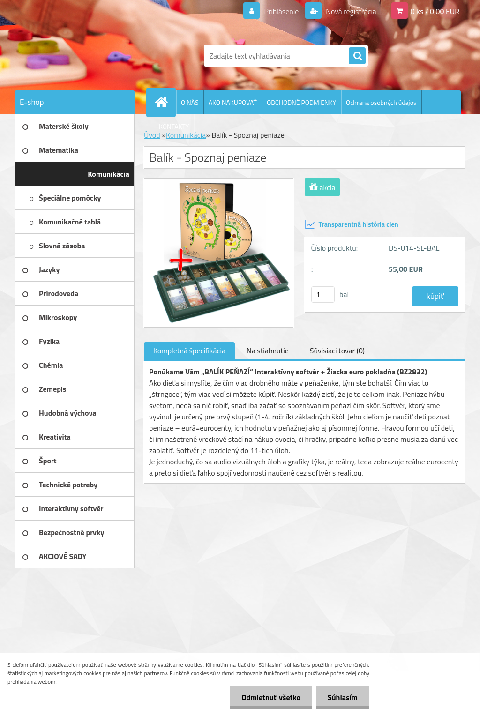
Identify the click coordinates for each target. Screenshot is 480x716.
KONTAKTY (174, 126)
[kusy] (323, 294)
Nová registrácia (350, 11)
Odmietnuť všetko (270, 697)
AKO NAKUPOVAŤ (233, 102)
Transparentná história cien (351, 224)
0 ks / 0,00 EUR (435, 11)
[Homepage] (165, 102)
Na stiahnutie (268, 350)
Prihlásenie (281, 11)
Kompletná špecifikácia (189, 350)
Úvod (152, 135)
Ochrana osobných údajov (381, 102)
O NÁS (190, 102)
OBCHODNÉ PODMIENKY (301, 102)
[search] (357, 56)
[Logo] (79, 55)
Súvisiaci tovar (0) (337, 350)
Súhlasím (343, 697)
